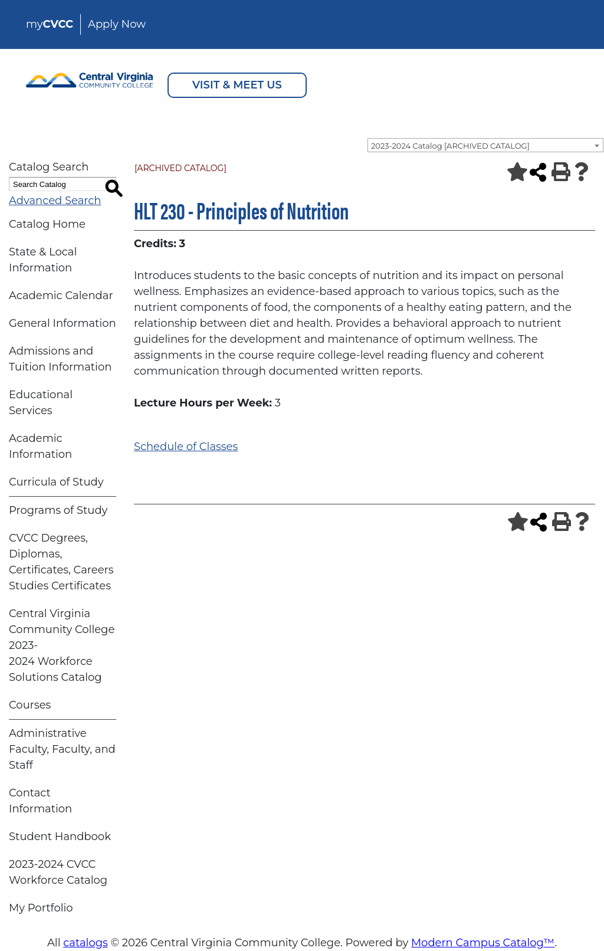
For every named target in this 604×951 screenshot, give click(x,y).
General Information (62, 323)
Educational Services (41, 402)
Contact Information (40, 800)
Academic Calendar (61, 295)
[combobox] (485, 145)
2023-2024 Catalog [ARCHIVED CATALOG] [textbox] (450, 145)
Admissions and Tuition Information (60, 359)
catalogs (85, 942)
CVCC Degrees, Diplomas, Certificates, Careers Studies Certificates (61, 562)
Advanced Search (55, 200)
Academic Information (40, 446)
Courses (30, 705)
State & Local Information (43, 259)
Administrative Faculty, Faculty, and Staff (62, 749)
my (49, 24)
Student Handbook (60, 836)
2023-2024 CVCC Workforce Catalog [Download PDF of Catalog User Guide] (58, 872)
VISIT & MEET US (237, 84)
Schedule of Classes (186, 446)
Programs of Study (58, 510)
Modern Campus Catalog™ (482, 942)
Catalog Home (47, 224)
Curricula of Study (56, 482)
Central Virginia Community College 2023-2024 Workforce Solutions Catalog (61, 645)
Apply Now (117, 24)
